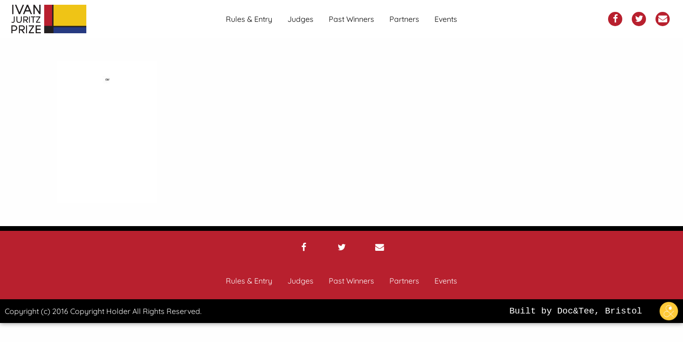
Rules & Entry (249, 19)
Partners (404, 19)
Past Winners (351, 19)
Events (445, 19)
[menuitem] (249, 19)
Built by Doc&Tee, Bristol (596, 311)
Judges (300, 19)
